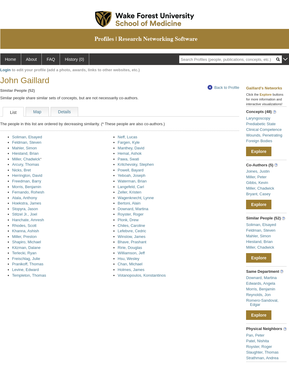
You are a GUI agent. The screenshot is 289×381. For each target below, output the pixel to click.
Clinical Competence (264, 129)
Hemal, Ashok (130, 153)
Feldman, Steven (26, 142)
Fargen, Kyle (129, 142)
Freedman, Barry (26, 181)
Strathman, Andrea (262, 358)
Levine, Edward (25, 269)
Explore (258, 151)
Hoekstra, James (26, 203)
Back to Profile (223, 87)
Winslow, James (132, 236)
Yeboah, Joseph (132, 175)
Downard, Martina (133, 209)
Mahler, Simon (24, 148)
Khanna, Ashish (25, 231)
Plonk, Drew (128, 220)
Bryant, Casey (258, 194)
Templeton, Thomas (29, 275)
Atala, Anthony (24, 198)
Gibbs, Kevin (257, 182)
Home (10, 59)
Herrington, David (27, 175)
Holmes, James (131, 269)
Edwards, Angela (260, 283)
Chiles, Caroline (131, 225)
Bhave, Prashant (132, 242)
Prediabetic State (261, 124)
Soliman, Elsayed (27, 137)
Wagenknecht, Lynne (136, 198)
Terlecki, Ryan (24, 253)
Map (37, 111)
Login (5, 70)
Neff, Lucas (127, 137)
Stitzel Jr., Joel (24, 214)
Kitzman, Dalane (26, 247)
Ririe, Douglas (130, 247)
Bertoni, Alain (129, 203)
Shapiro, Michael (26, 242)
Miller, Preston (24, 236)
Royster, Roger (131, 214)
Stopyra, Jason (25, 209)
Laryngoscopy (258, 118)
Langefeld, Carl (131, 187)
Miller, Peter (256, 177)
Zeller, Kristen (129, 192)
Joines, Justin (258, 171)
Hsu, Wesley (129, 258)
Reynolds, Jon (258, 294)
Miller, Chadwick (26, 159)
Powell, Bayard (131, 170)
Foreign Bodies (259, 141)
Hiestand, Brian (25, 153)
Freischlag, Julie (26, 258)
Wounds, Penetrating (264, 135)
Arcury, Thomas (25, 164)
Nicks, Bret (21, 170)
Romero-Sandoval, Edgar (262, 302)
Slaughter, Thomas (262, 352)
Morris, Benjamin (26, 187)
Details (64, 111)
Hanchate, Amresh (28, 220)
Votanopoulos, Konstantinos (142, 275)
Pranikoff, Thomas (28, 264)
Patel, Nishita (257, 341)
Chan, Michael (130, 264)
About (31, 59)
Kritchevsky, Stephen (136, 164)
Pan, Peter (255, 335)
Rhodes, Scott (24, 225)
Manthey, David (131, 148)
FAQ (51, 59)
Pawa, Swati (128, 159)
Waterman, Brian (132, 181)
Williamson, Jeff (131, 253)
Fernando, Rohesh (28, 192)
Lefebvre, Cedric (132, 231)
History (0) (74, 59)
